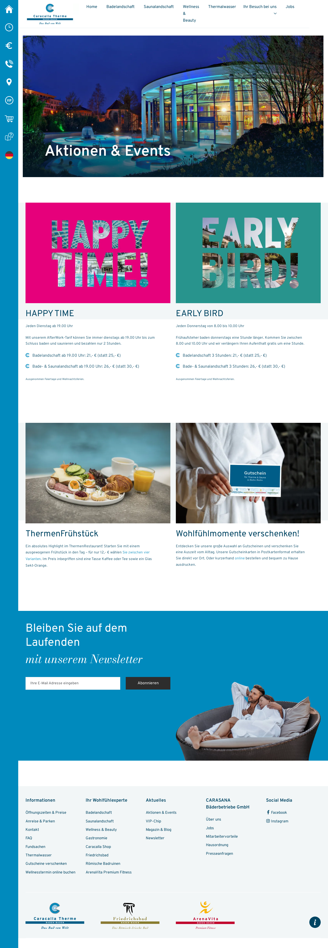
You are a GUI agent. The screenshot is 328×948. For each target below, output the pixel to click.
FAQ (29, 839)
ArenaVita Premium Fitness (109, 873)
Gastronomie (97, 839)
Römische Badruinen (104, 865)
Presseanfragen (220, 854)
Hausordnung (218, 846)
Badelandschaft (126, 8)
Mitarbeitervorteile (222, 837)
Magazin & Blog (159, 830)
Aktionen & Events (162, 813)
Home (97, 8)
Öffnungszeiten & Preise (47, 813)
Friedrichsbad (98, 856)
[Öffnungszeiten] (9, 27)
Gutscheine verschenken (47, 865)
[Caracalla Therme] (9, 9)
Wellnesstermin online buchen (51, 873)
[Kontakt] (9, 64)
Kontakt (32, 830)
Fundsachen (36, 847)
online (240, 558)
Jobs (314, 8)
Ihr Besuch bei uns (281, 8)
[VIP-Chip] (9, 100)
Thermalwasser (244, 8)
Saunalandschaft (164, 8)
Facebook (277, 813)
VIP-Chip (153, 821)
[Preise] (9, 45)
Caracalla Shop (99, 847)
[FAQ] (9, 137)
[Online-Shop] (9, 118)
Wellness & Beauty (198, 12)
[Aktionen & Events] (9, 155)
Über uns (214, 820)
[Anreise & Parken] (9, 82)
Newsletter (155, 839)
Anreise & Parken (41, 821)
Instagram (277, 821)
